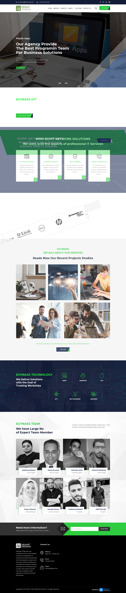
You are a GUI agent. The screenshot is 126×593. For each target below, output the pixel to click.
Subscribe (104, 529)
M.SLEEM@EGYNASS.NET (25, 2)
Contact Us (87, 8)
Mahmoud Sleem (29, 470)
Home (50, 8)
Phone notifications (99, 125)
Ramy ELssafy (53, 470)
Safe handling (75, 125)
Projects (64, 8)
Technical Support (51, 125)
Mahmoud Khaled (76, 509)
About (70, 8)
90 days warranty (27, 125)
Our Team (78, 8)
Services (56, 8)
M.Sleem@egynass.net (51, 568)
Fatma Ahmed (30, 509)
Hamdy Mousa (53, 509)
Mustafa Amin (77, 470)
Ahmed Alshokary (99, 470)
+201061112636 (43, 2)
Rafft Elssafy (101, 509)
